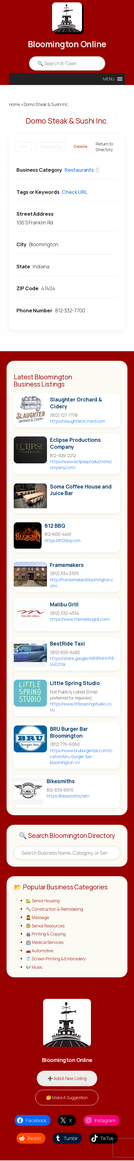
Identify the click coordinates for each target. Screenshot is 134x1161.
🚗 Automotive (40, 951)
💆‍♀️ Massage (37, 917)
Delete (80, 147)
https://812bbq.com (62, 540)
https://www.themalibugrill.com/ (80, 619)
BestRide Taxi (67, 643)
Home (14, 104)
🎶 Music (34, 967)
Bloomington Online (67, 44)
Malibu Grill (64, 604)
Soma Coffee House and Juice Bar (81, 490)
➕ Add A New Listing (67, 1079)
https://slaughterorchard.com (77, 421)
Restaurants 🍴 (83, 169)
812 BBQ (55, 525)
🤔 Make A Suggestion (67, 1098)
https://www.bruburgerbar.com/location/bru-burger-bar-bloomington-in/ (81, 756)
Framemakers (67, 565)
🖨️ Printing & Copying (46, 934)
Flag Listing (51, 147)
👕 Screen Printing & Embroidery (56, 959)
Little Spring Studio (75, 683)
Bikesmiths (61, 781)
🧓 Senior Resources (45, 926)
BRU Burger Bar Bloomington (69, 732)
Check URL (74, 191)
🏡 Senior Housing (43, 901)
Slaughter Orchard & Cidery (76, 403)
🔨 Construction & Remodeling (54, 909)
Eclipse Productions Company (75, 444)
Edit (23, 147)
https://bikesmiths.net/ (68, 796)
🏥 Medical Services (45, 942)
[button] (109, 79)
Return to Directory (104, 147)
